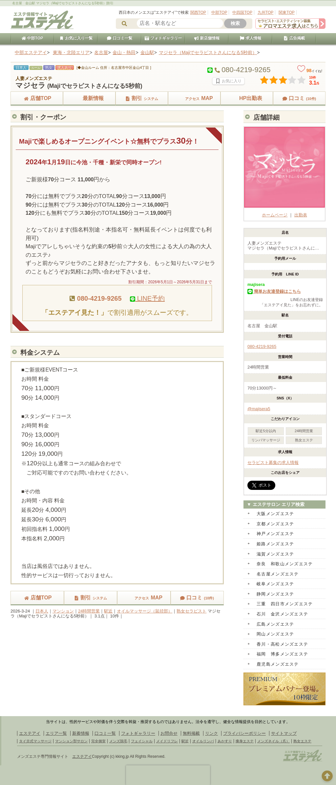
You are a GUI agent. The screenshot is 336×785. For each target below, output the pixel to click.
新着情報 (80, 733)
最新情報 (89, 98)
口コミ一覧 (119, 38)
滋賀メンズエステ (275, 554)
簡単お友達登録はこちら (274, 291)
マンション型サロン (71, 741)
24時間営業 (89, 611)
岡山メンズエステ (275, 634)
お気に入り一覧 (75, 38)
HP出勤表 (246, 98)
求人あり (64, 68)
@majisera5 (258, 408)
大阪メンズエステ (275, 513)
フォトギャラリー (163, 38)
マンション (63, 611)
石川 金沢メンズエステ (282, 614)
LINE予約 (147, 298)
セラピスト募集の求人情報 (273, 462)
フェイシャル (142, 741)
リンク (211, 733)
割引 (142, 98)
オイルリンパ (203, 741)
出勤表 (300, 214)
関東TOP (286, 12)
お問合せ (169, 733)
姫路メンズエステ (275, 543)
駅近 (108, 611)
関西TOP (198, 12)
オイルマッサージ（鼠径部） (144, 611)
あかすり (225, 741)
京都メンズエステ (275, 523)
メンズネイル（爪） (273, 741)
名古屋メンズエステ (278, 574)
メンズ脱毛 (118, 741)
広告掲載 (294, 38)
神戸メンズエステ (275, 533)
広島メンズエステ (275, 624)
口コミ (299, 98)
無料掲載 (191, 733)
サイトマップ (284, 733)
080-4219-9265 (261, 346)
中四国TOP (242, 12)
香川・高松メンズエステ (282, 644)
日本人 (41, 611)
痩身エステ (245, 741)
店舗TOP (37, 98)
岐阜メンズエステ (275, 583)
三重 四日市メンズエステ (285, 603)
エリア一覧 (56, 733)
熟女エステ (302, 741)
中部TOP (219, 12)
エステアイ (29, 733)
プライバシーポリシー (244, 733)
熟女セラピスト (191, 611)
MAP (194, 98)
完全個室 (98, 741)
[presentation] (168, 775)
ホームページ (284, 212)
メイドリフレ (167, 741)
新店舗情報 (206, 38)
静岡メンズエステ (275, 594)
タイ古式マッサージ (35, 741)
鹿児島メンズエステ (278, 664)
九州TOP (265, 12)
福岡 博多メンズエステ (282, 654)
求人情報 (250, 38)
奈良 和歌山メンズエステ (285, 563)
